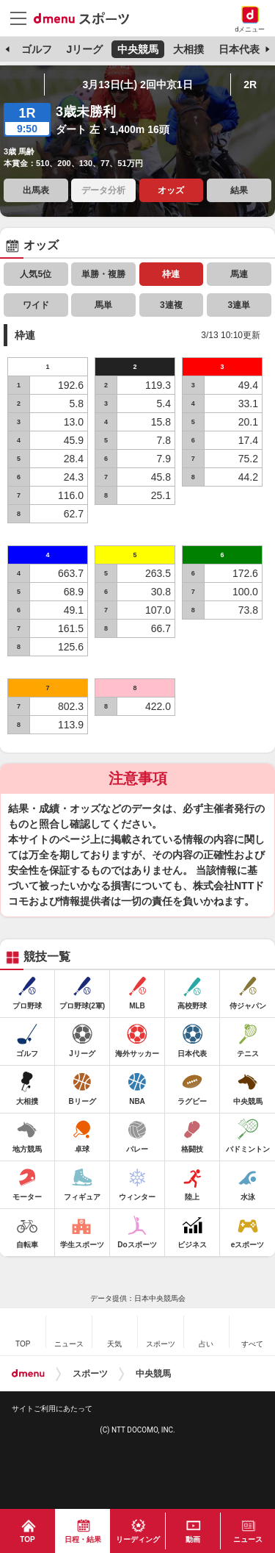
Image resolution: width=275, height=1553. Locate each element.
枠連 (171, 274)
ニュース (248, 1539)
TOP (27, 1539)
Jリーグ (84, 49)
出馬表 (36, 190)
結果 (239, 190)
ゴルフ (36, 49)
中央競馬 (137, 49)
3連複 (171, 305)
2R (250, 84)
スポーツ (90, 1374)
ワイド (36, 305)
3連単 (238, 305)
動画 (193, 1539)
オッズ (171, 190)
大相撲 (188, 49)
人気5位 (35, 274)
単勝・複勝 (103, 274)
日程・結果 (83, 1539)
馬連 (239, 274)
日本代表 (239, 49)
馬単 (103, 305)
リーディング (138, 1539)
